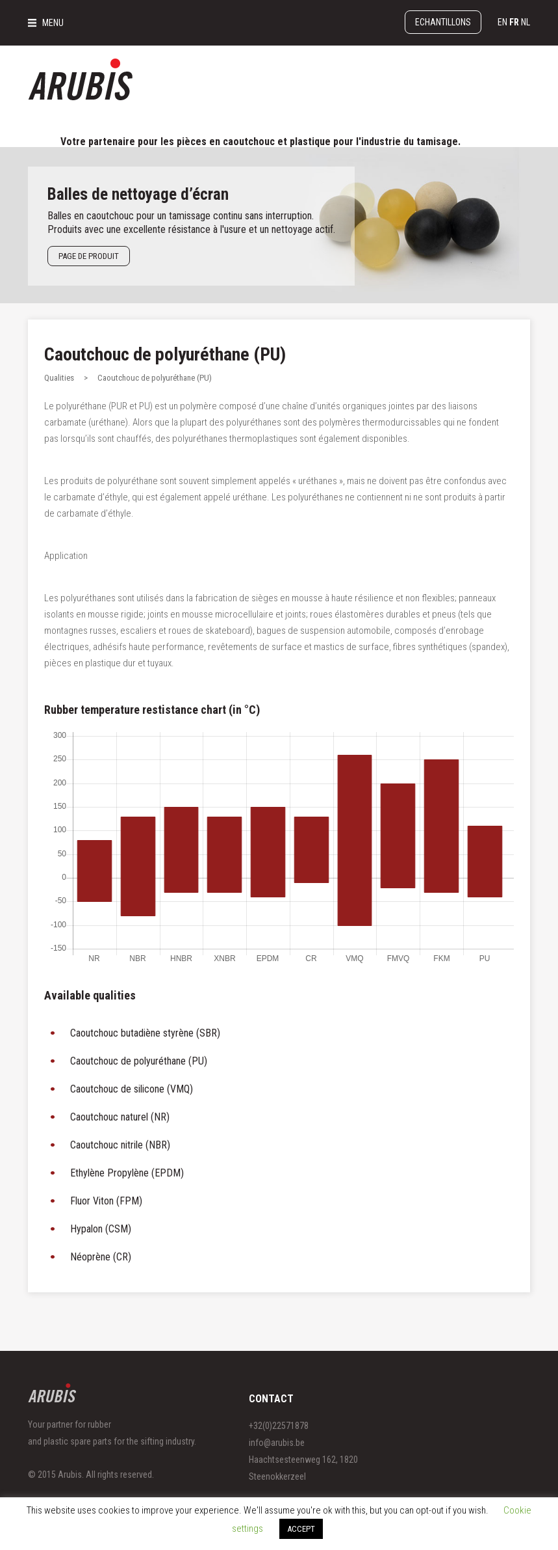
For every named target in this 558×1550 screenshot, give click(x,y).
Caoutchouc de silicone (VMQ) (131, 1089)
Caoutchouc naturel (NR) (120, 1117)
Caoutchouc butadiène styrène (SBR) (145, 1033)
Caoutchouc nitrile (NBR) (120, 1145)
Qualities (59, 378)
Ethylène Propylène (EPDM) (127, 1173)
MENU (53, 23)
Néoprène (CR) (100, 1257)
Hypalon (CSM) (100, 1229)
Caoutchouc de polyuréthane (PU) (165, 354)
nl (525, 22)
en (502, 22)
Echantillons (443, 22)
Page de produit (88, 256)
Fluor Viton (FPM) (106, 1201)
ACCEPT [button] (301, 1529)
